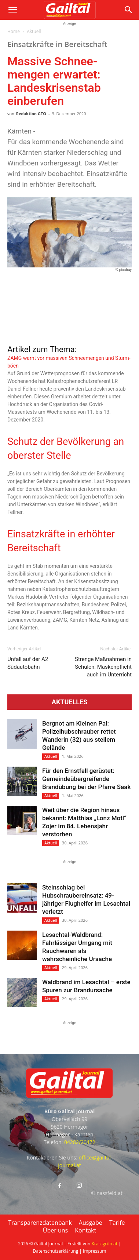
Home (13, 31)
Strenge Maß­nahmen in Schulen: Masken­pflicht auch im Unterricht (103, 667)
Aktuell (34, 31)
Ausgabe (90, 1222)
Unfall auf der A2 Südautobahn (27, 663)
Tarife (117, 1222)
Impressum (94, 1251)
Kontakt (85, 1230)
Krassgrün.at (104, 1244)
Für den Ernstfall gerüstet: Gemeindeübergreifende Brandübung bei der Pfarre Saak (86, 778)
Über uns (55, 1230)
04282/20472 (79, 1142)
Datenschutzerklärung (55, 1251)
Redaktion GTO (31, 113)
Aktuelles (69, 702)
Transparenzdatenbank (40, 1222)
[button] (12, 10)
